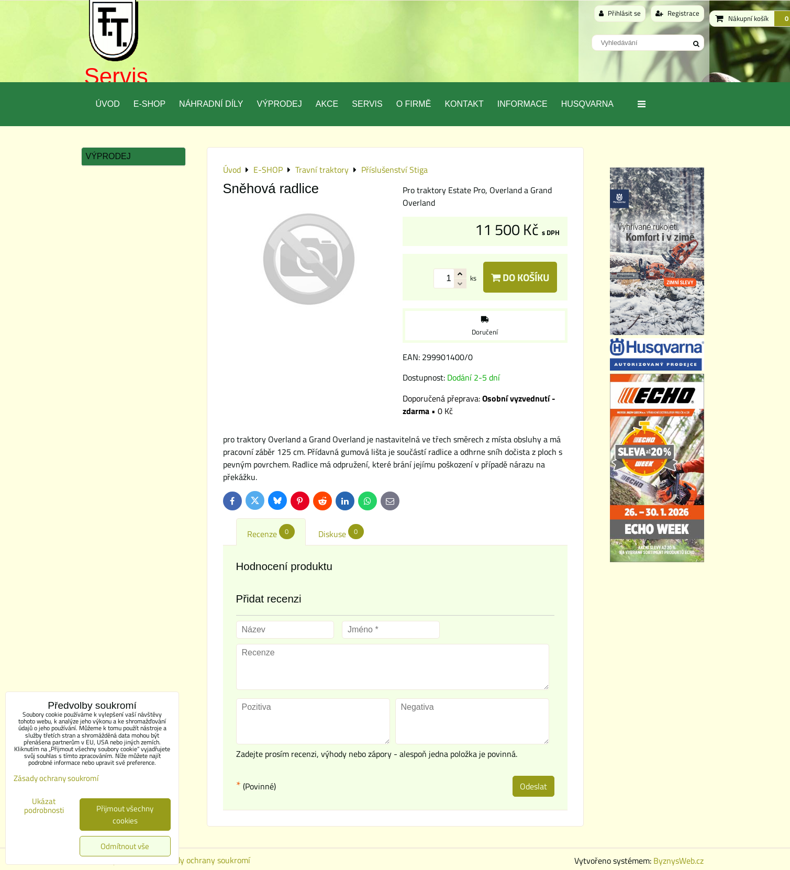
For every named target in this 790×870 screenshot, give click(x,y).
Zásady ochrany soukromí (204, 860)
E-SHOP (149, 103)
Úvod (108, 103)
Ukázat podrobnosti (44, 806)
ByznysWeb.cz (678, 860)
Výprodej (279, 103)
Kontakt (463, 103)
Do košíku (520, 277)
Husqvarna (587, 103)
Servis (116, 76)
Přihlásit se (620, 13)
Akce (327, 103)
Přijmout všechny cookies (124, 814)
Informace (522, 103)
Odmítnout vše (125, 846)
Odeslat (533, 786)
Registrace (677, 13)
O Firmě (413, 103)
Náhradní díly (211, 103)
